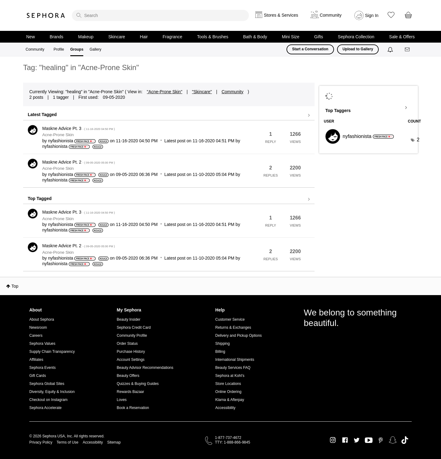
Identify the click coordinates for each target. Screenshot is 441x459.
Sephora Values (42, 343)
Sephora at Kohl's (229, 375)
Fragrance (172, 36)
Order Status (127, 343)
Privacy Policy (40, 442)
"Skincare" (202, 91)
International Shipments (234, 359)
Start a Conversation (310, 49)
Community (35, 49)
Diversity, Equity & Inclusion (52, 392)
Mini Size (290, 36)
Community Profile (132, 335)
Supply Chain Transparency (52, 351)
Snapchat (393, 440)
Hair (144, 36)
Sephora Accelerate (45, 408)
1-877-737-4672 (228, 438)
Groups (77, 49)
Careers (36, 335)
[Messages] (408, 49)
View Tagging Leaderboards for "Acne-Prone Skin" (368, 108)
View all (169, 115)
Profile (59, 49)
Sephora (46, 15)
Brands (56, 36)
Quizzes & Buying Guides (138, 384)
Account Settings (131, 359)
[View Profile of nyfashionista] (60, 140)
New (30, 36)
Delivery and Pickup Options (238, 335)
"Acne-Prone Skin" (164, 91)
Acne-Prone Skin (58, 134)
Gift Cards (37, 375)
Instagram (333, 440)
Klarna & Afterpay (229, 400)
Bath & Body (255, 36)
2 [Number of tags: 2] (418, 139)
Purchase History (131, 351)
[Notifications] (390, 49)
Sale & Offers (402, 36)
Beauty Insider (129, 319)
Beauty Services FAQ (232, 367)
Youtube (369, 440)
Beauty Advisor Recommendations (145, 367)
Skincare (116, 36)
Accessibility (225, 408)
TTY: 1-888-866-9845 (232, 442)
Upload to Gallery (358, 49)
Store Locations (228, 384)
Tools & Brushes (212, 36)
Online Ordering (228, 392)
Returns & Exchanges (233, 327)
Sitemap (114, 442)
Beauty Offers (128, 375)
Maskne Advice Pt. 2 (78, 162)
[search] (160, 15)
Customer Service (230, 319)
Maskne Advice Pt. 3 (78, 128)
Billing (220, 351)
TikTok (405, 440)
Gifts (318, 36)
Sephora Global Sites (46, 384)
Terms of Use (68, 442)
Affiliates (36, 359)
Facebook (345, 440)
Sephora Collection (356, 36)
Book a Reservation (133, 408)
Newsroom (38, 327)
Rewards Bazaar (130, 392)
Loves (122, 400)
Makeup (85, 36)
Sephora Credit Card (134, 327)
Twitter (357, 440)
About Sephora (41, 319)
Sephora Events (42, 367)
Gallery (95, 49)
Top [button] (15, 286)
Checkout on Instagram (48, 400)
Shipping (222, 343)
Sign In (372, 15)
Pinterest (381, 440)
